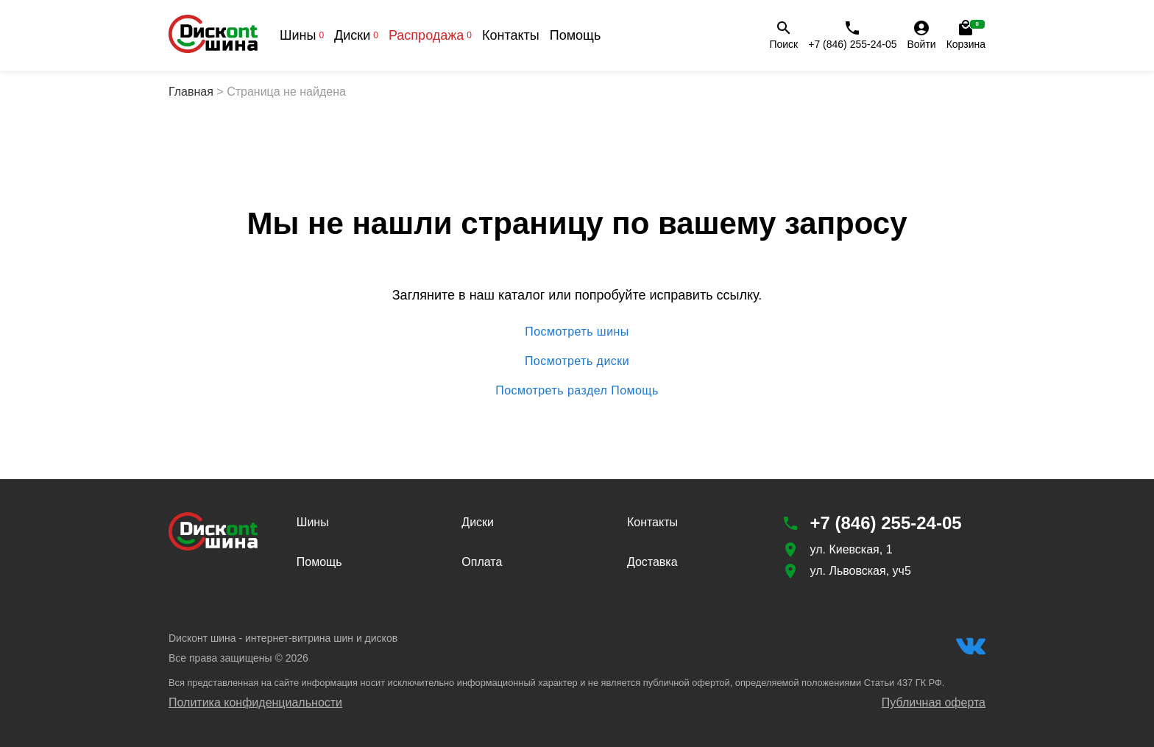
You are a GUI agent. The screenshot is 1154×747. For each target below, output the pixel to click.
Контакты (510, 35)
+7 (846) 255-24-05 (852, 34)
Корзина (965, 34)
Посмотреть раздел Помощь (577, 391)
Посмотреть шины (577, 332)
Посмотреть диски (577, 361)
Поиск (783, 34)
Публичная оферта (933, 702)
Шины (302, 35)
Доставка (652, 562)
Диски (356, 35)
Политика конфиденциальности (255, 702)
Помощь (575, 35)
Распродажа (430, 35)
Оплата (481, 562)
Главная (191, 91)
